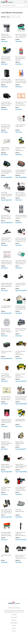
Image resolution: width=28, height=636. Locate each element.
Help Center (14, 620)
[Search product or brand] (14, 5)
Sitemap (14, 631)
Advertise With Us (14, 622)
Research (14, 625)
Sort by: (3, 16)
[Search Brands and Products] (24, 5)
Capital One (14, 628)
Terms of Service (14, 617)
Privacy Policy (14, 614)
